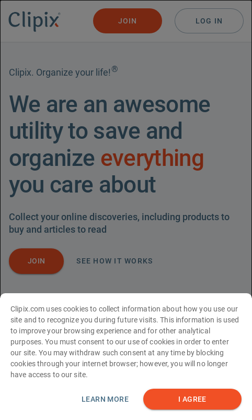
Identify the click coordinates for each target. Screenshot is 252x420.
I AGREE (192, 402)
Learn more (105, 402)
